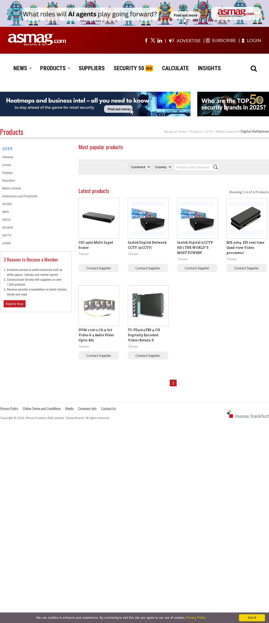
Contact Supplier (98, 268)
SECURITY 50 (129, 68)
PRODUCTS (55, 68)
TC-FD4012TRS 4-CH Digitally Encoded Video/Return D (144, 335)
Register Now (14, 304)
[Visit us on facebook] (146, 40)
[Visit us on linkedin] (159, 40)
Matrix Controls (226, 131)
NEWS (22, 68)
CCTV (209, 131)
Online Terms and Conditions (42, 408)
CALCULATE (175, 68)
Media (69, 408)
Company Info (87, 408)
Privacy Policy (9, 408)
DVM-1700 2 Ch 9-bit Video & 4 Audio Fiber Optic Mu (96, 335)
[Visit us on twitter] (153, 40)
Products (196, 131)
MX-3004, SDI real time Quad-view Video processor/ (245, 247)
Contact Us (108, 408)
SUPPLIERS (92, 68)
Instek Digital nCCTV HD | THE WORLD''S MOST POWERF (195, 247)
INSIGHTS (209, 68)
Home (183, 131)
